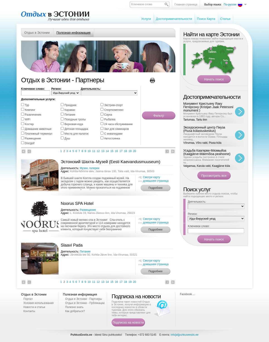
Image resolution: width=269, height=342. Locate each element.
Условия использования (38, 303)
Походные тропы (75, 119)
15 (111, 151)
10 (89, 151)
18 (125, 151)
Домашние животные (38, 129)
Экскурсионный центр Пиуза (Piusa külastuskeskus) (204, 129)
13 (102, 151)
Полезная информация (73, 32)
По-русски (230, 4)
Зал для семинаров (116, 129)
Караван (69, 110)
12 (98, 151)
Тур (27, 105)
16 (116, 151)
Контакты (29, 311)
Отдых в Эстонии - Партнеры (83, 299)
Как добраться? (75, 311)
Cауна (108, 114)
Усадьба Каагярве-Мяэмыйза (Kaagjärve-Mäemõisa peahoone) (206, 152)
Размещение (33, 138)
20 (134, 151)
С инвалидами (113, 133)
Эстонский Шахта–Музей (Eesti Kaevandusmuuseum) (110, 162)
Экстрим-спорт (113, 105)
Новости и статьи (34, 307)
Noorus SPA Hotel (77, 203)
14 (107, 151)
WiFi (27, 119)
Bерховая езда (73, 124)
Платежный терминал (38, 133)
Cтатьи (225, 19)
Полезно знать (74, 307)
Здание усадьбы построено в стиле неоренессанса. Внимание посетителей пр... (206, 160)
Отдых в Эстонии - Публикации (85, 303)
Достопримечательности (174, 19)
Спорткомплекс (114, 110)
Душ (67, 138)
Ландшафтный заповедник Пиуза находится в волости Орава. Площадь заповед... (205, 137)
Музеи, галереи (89, 168)
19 (130, 151)
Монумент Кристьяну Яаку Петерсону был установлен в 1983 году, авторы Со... (207, 115)
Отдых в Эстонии (37, 32)
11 (93, 151)
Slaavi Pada (72, 245)
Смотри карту (151, 177)
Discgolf (29, 143)
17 (121, 151)
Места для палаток (76, 133)
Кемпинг (30, 110)
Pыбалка (109, 119)
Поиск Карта (206, 19)
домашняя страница (156, 180)
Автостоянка (112, 138)
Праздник (70, 105)
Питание (69, 114)
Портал (28, 299)
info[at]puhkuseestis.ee (184, 334)
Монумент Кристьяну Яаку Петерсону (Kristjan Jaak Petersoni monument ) (208, 107)
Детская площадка (76, 129)
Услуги (146, 19)
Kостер (29, 124)
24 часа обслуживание (118, 124)
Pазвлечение (33, 114)
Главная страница (185, 4)
